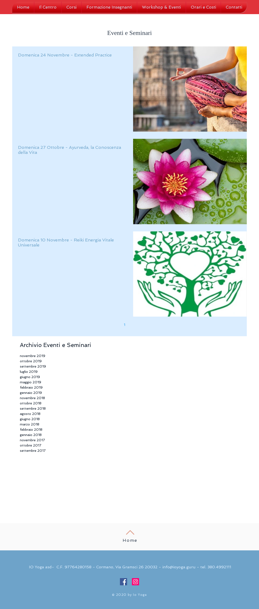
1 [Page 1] (124, 325)
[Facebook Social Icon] (123, 581)
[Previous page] (114, 324)
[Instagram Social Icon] (135, 581)
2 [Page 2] (135, 325)
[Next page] (144, 324)
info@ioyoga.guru (179, 567)
